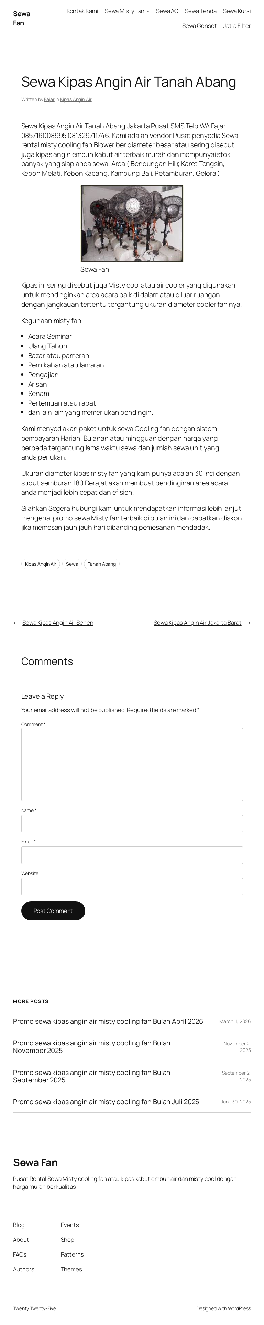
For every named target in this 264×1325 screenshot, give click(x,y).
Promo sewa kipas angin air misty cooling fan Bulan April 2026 (108, 1021)
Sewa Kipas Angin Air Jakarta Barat (198, 622)
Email (28, 841)
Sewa (72, 564)
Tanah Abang (102, 564)
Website (29, 873)
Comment (33, 724)
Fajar (49, 99)
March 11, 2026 (235, 1021)
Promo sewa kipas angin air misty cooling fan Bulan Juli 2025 (106, 1102)
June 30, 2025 (236, 1101)
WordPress (239, 1308)
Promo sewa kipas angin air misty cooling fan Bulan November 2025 (91, 1046)
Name (29, 810)
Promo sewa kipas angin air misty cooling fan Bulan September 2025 (91, 1076)
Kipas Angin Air (76, 99)
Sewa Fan (21, 18)
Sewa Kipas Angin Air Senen (57, 622)
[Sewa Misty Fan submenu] (148, 11)
